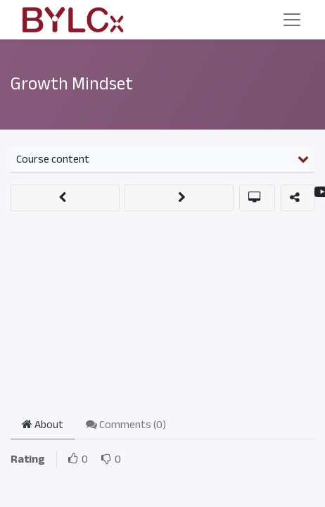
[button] (65, 197)
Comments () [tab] (126, 424)
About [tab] (42, 424)
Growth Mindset (72, 84)
